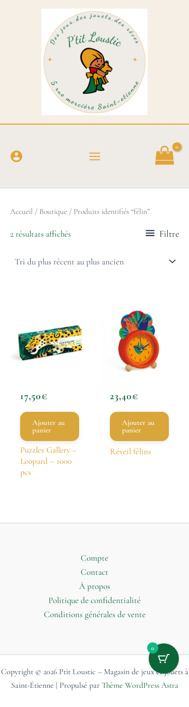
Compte (94, 558)
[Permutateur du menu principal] (94, 156)
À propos (94, 586)
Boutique (53, 211)
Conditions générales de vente (95, 614)
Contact (94, 572)
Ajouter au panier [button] (48, 426)
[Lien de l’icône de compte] (16, 156)
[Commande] (94, 261)
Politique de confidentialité (94, 600)
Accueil (21, 211)
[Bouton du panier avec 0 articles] (164, 658)
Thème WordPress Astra (140, 685)
